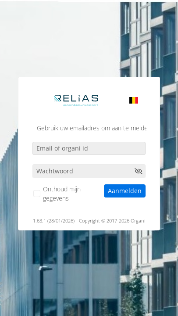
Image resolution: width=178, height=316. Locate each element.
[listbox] (134, 100)
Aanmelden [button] (125, 191)
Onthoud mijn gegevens (62, 193)
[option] (133, 100)
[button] (138, 171)
